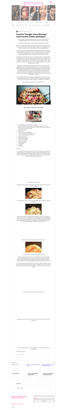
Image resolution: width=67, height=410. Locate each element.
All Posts (13, 25)
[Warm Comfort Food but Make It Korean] (33, 368)
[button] (54, 25)
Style (33, 25)
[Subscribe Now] (44, 401)
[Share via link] (23, 354)
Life (41, 25)
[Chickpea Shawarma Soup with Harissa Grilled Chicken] (48, 368)
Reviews (17, 25)
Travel (30, 25)
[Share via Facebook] (16, 354)
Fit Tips (26, 25)
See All (54, 362)
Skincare (37, 25)
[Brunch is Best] (18, 368)
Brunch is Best (16, 373)
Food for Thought (46, 25)
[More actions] (50, 31)
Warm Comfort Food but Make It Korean (33, 374)
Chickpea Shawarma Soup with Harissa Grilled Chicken (48, 374)
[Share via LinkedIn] (21, 354)
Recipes (22, 25)
